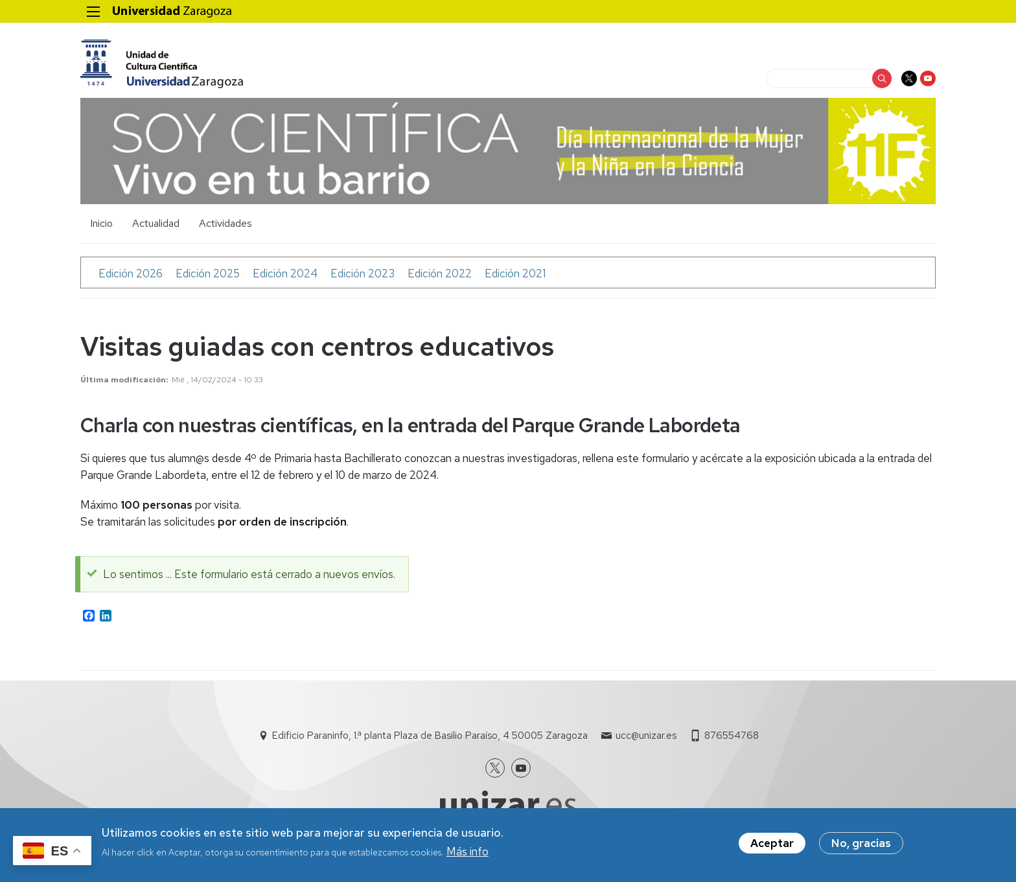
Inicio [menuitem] (101, 223)
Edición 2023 (362, 273)
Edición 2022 (440, 273)
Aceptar (772, 846)
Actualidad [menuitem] (155, 223)
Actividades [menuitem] (225, 223)
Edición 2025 (208, 273)
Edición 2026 (130, 273)
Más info (467, 855)
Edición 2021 (515, 273)
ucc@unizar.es (646, 735)
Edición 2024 (285, 273)
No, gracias (861, 846)
